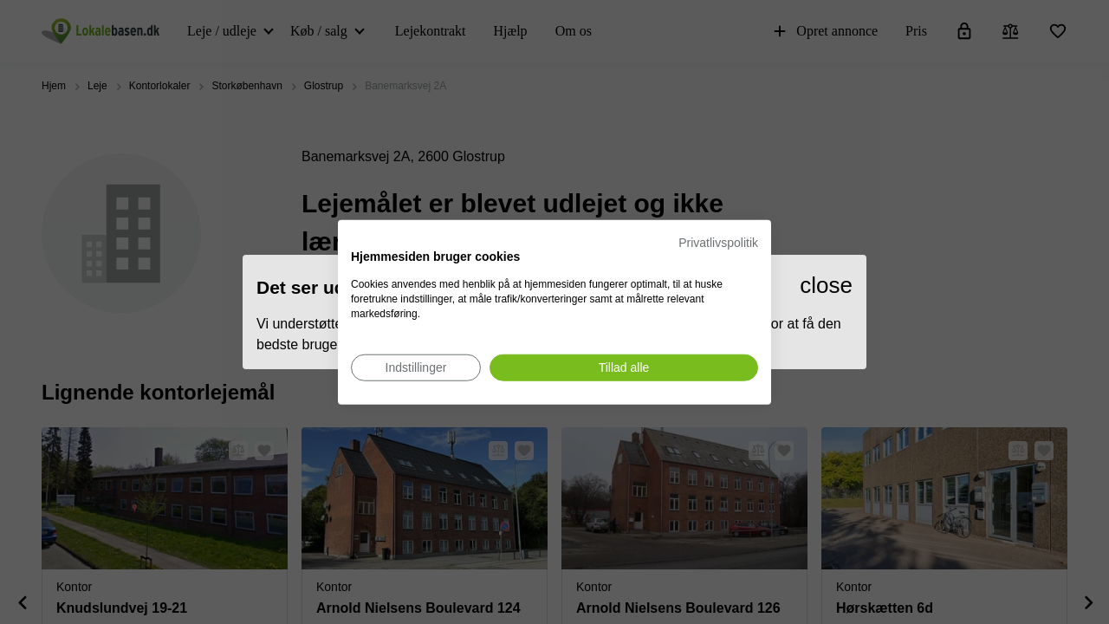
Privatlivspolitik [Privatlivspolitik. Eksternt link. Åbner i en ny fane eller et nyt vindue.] (718, 243)
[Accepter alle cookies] (624, 367)
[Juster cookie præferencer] (416, 367)
